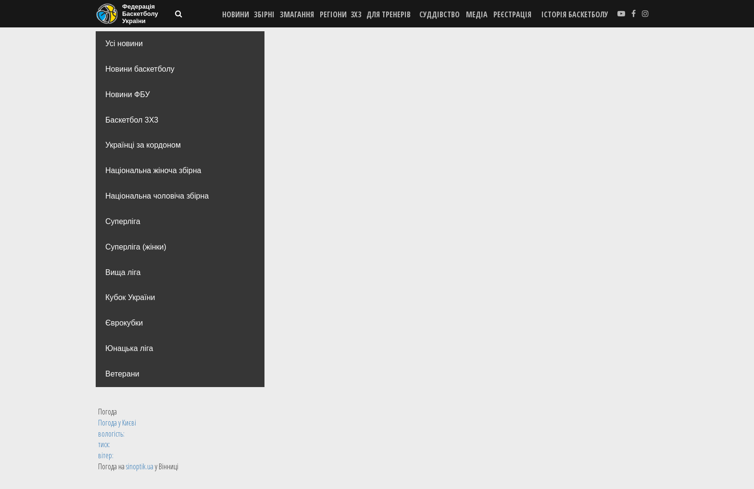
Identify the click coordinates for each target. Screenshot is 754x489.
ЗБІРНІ (264, 14)
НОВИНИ (235, 14)
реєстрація (512, 14)
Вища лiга (122, 272)
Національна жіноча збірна (153, 170)
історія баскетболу (574, 14)
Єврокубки (124, 323)
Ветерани (122, 374)
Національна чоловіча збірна (157, 196)
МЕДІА (477, 14)
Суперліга (122, 221)
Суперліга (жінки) (135, 247)
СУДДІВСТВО (439, 14)
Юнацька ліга (129, 348)
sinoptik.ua (139, 466)
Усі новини (124, 43)
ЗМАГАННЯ (297, 14)
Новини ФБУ (127, 94)
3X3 (356, 14)
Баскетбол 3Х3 (131, 120)
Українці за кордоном (143, 145)
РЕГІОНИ (333, 14)
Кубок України (130, 297)
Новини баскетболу (140, 69)
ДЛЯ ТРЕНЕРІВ (388, 14)
